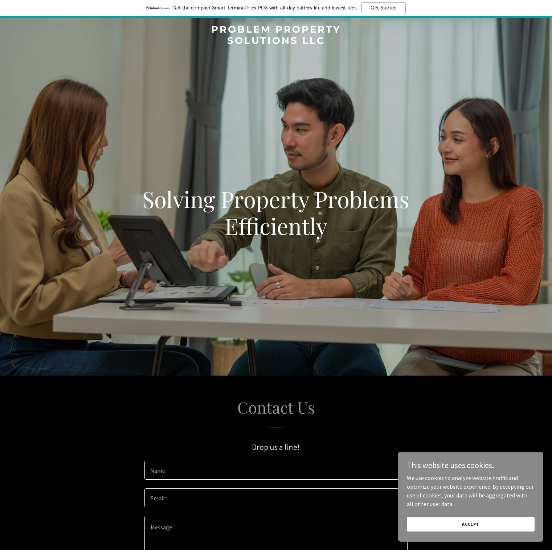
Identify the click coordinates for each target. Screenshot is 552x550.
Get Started (384, 8)
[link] (276, 41)
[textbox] (276, 470)
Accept (470, 524)
